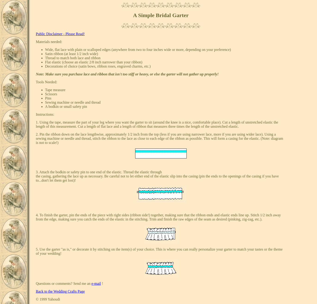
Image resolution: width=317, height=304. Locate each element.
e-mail (96, 283)
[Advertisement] (300, 72)
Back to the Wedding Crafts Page (60, 291)
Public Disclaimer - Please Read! (60, 34)
